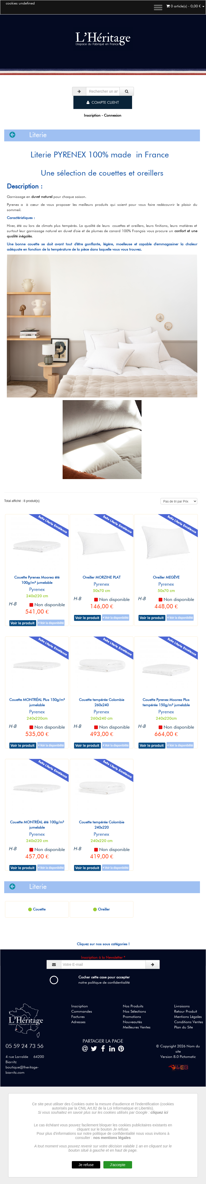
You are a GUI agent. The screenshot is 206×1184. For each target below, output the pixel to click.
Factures (78, 1016)
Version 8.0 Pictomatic (178, 1056)
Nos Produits (133, 1006)
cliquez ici (159, 1112)
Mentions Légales (188, 1016)
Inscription (79, 1006)
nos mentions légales (112, 1138)
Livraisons (182, 1006)
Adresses (78, 1022)
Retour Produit (185, 1011)
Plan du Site (183, 1027)
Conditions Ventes (188, 1022)
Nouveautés (132, 1022)
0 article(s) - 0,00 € (185, 6)
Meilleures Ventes (136, 1027)
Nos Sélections (134, 1011)
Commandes (81, 1011)
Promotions (132, 1016)
